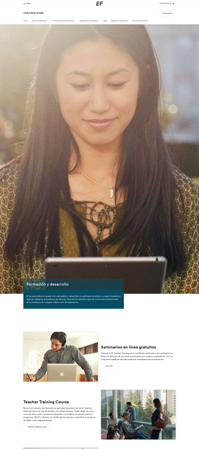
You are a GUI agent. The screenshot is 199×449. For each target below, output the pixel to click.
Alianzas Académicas (119, 20)
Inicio (25, 20)
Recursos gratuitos (39, 20)
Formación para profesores (63, 20)
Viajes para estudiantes (88, 20)
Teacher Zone (33, 13)
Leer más (109, 366)
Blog (105, 20)
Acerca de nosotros (139, 20)
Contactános (167, 13)
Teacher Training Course (37, 427)
